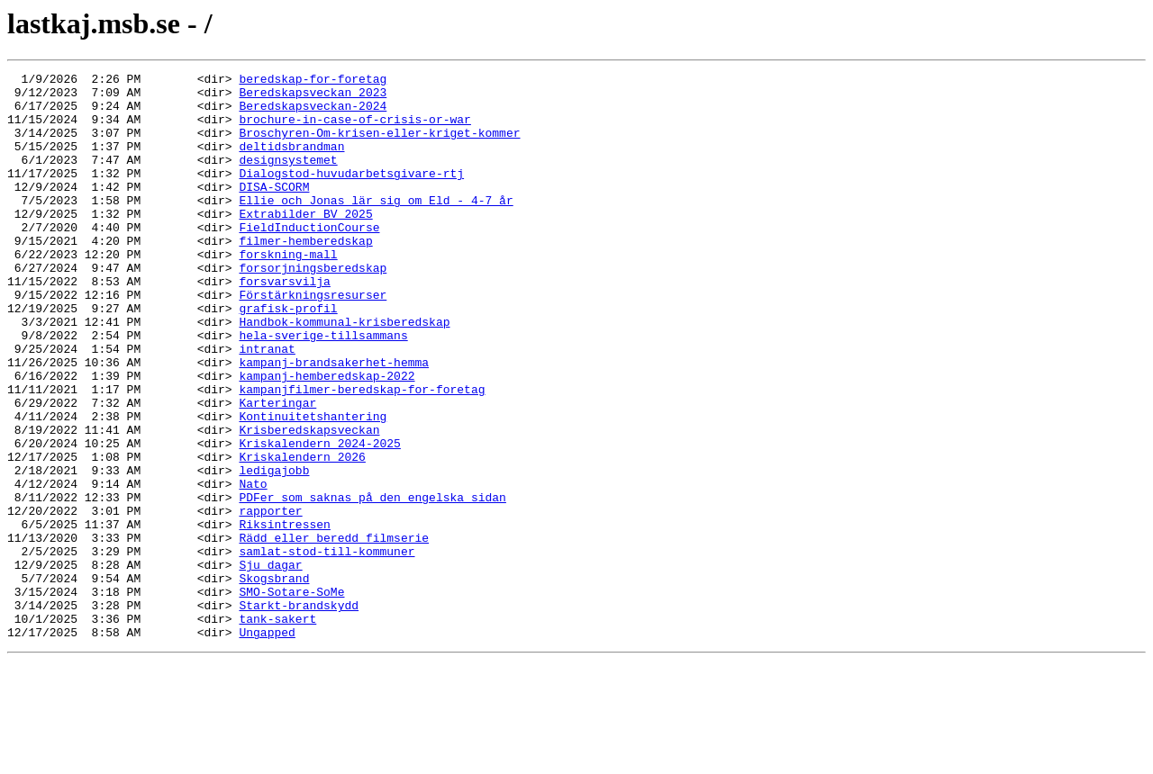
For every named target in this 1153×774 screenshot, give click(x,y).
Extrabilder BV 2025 (305, 243)
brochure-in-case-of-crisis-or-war (354, 130)
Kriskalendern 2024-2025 (319, 518)
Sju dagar (270, 664)
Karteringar (277, 470)
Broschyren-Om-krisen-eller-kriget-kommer (379, 146)
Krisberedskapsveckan (309, 502)
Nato (253, 567)
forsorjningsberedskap (312, 308)
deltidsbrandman (291, 162)
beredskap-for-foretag (312, 81)
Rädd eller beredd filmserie (334, 632)
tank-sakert (277, 729)
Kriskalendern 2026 (302, 534)
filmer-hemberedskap (305, 275)
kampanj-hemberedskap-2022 (326, 437)
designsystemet (288, 178)
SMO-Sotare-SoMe (291, 696)
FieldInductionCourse (309, 259)
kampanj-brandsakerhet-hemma (334, 421)
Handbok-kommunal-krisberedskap (344, 372)
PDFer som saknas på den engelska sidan (372, 583)
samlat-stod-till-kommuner (326, 648)
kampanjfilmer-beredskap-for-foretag (362, 454)
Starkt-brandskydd (299, 713)
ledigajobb (274, 551)
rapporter (270, 599)
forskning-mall (288, 292)
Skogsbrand (274, 680)
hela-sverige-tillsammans (323, 389)
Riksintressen (284, 616)
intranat (267, 405)
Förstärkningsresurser (312, 340)
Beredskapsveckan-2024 (312, 113)
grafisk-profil (288, 356)
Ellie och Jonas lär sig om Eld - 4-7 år (376, 227)
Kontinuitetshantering (312, 486)
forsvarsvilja (284, 324)
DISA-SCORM (274, 210)
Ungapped (267, 745)
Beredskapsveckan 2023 (312, 97)
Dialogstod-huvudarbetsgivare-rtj (351, 194)
